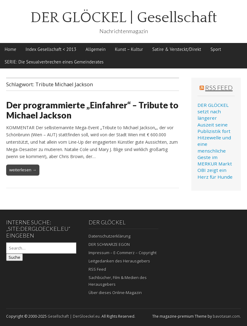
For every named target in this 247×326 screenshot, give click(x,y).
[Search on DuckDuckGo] (41, 248)
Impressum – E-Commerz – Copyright (123, 252)
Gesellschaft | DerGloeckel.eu (74, 316)
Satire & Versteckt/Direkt (176, 49)
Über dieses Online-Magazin (115, 292)
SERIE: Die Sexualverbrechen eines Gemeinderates (54, 62)
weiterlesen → (22, 170)
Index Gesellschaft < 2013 (51, 49)
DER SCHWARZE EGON (109, 244)
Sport (215, 49)
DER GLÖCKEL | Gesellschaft (123, 18)
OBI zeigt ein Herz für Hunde (215, 173)
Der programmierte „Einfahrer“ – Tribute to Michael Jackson (92, 110)
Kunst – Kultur (129, 49)
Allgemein (96, 49)
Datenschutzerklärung (109, 236)
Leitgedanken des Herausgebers (119, 261)
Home (10, 49)
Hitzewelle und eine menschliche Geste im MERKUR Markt (214, 150)
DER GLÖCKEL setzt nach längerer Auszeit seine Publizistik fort (213, 118)
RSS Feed (219, 87)
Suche (14, 257)
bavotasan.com (226, 316)
